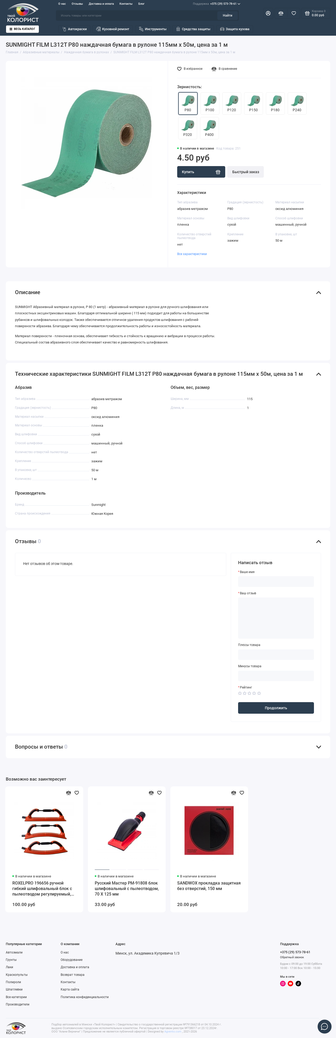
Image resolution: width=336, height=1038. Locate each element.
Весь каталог (22, 29)
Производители (17, 1004)
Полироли (13, 982)
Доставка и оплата (101, 4)
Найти (227, 15)
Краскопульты (17, 975)
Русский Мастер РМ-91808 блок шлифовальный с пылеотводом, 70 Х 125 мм (127, 889)
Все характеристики (192, 254)
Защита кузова (235, 29)
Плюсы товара (249, 645)
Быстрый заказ (245, 172)
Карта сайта (70, 989)
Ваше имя (247, 572)
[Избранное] (293, 13)
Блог (141, 4)
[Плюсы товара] (276, 654)
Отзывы (77, 4)
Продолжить (276, 708)
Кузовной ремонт (112, 29)
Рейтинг (246, 687)
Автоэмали (14, 952)
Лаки (9, 967)
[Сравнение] (281, 13)
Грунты (11, 960)
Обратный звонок (292, 957)
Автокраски (74, 29)
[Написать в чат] (324, 1026)
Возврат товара (73, 975)
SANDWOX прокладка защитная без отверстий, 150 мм (209, 886)
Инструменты (152, 29)
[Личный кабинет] (268, 13)
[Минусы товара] (276, 676)
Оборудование (71, 960)
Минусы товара (249, 666)
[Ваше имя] (276, 581)
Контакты (126, 4)
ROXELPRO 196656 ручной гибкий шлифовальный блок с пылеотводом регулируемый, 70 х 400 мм (42, 889)
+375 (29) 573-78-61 (216, 4)
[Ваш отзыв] (276, 618)
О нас (62, 4)
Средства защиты (193, 29)
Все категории (16, 997)
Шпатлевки (14, 989)
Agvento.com (172, 1031)
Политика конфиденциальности (85, 997)
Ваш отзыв (248, 593)
